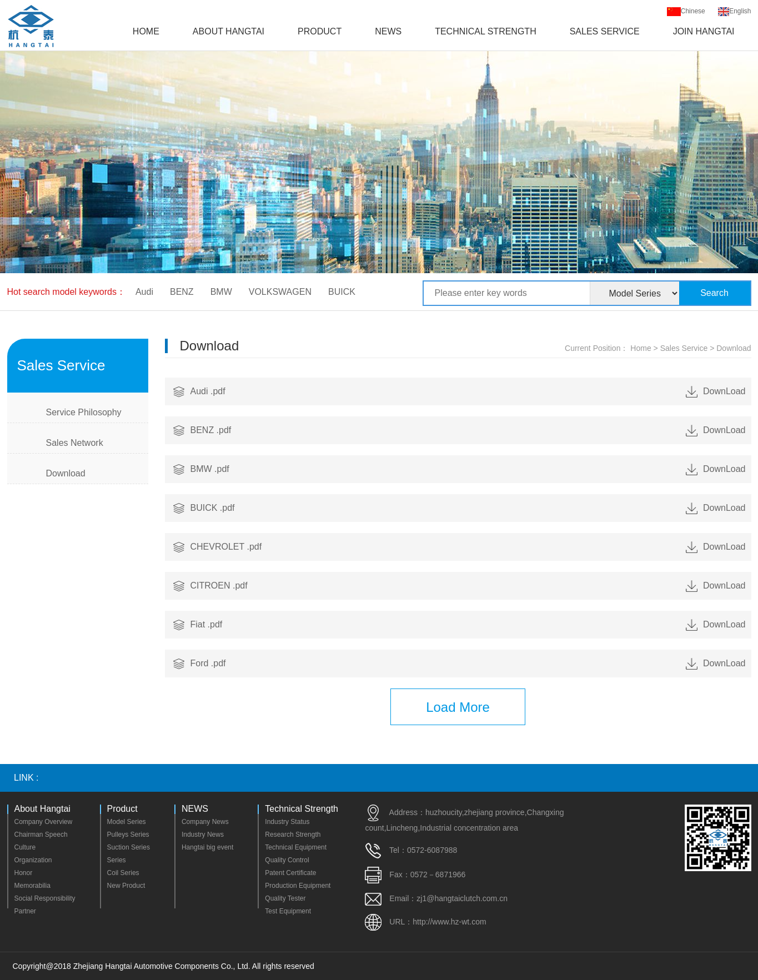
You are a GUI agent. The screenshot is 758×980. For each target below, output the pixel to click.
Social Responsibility (45, 898)
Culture (25, 847)
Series (116, 860)
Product (320, 31)
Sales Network (74, 443)
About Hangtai (228, 31)
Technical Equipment (296, 847)
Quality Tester (285, 898)
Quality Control (287, 860)
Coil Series (123, 873)
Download (66, 473)
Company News (205, 822)
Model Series (126, 822)
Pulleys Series (128, 834)
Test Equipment (288, 911)
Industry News (203, 834)
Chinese (686, 11)
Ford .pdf (468, 663)
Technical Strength (485, 31)
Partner (25, 911)
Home (146, 31)
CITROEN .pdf (468, 586)
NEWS (388, 31)
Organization (33, 860)
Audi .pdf (468, 391)
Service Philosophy (84, 412)
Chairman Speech (41, 834)
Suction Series (128, 847)
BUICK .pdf (468, 508)
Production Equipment (297, 885)
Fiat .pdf (468, 625)
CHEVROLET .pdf (468, 547)
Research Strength (292, 834)
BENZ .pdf (468, 430)
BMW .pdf (468, 469)
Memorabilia (32, 885)
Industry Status (287, 822)
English (734, 11)
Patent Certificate (290, 873)
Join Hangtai (704, 31)
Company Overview (43, 822)
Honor (23, 873)
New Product (126, 885)
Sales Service (605, 31)
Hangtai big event (207, 847)
